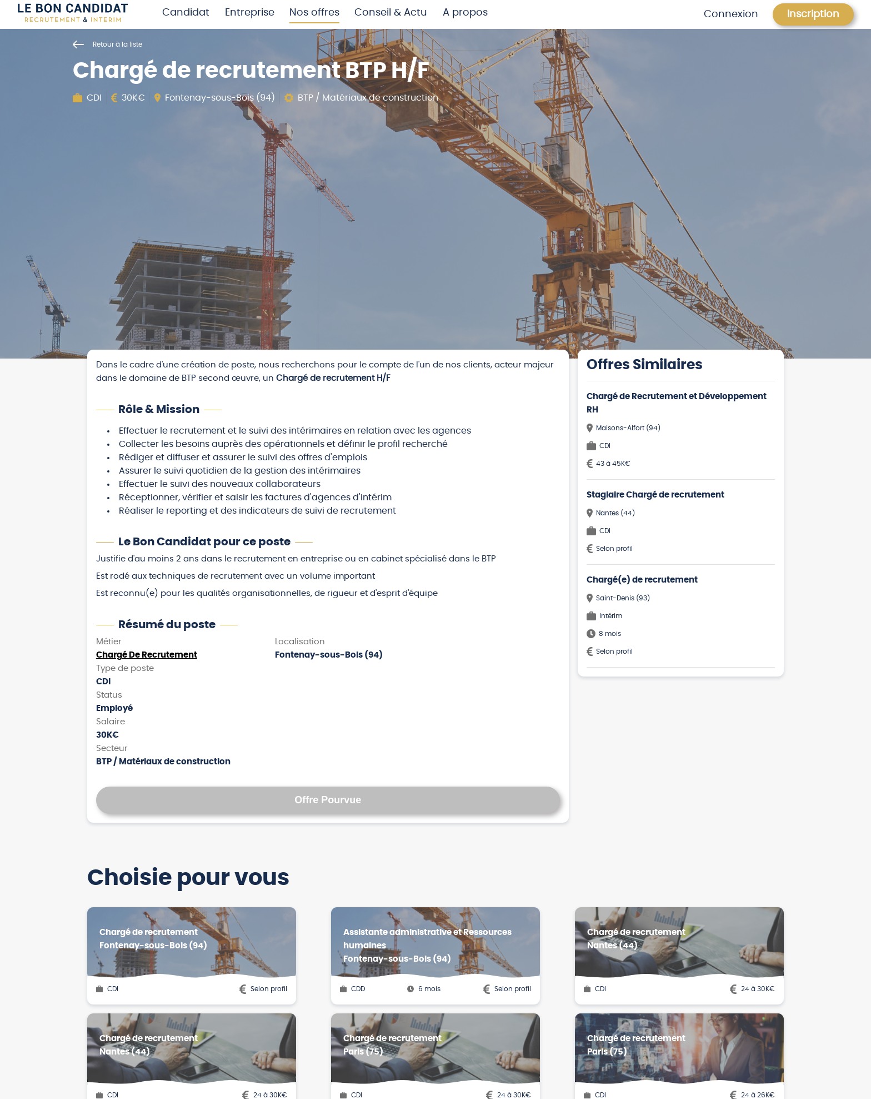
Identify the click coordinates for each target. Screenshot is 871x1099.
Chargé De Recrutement (146, 655)
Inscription (813, 14)
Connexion (731, 14)
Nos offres (314, 13)
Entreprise (249, 13)
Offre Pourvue (327, 799)
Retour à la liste (107, 44)
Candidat (185, 13)
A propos (465, 13)
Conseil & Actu (390, 13)
